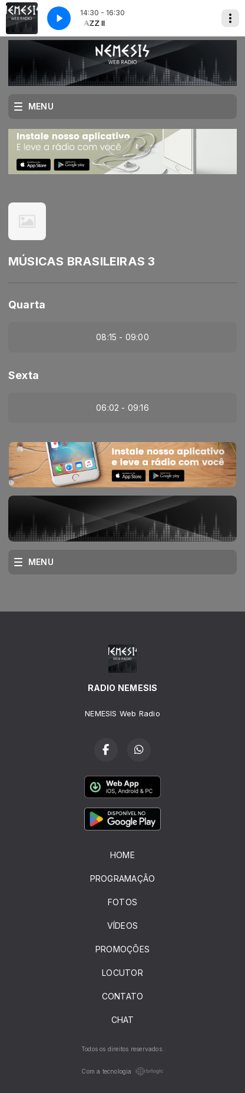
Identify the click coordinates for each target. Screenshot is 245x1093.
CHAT (122, 1020)
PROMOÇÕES (122, 949)
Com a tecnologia (122, 1071)
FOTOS (122, 902)
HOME (122, 855)
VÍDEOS (122, 926)
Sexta (23, 375)
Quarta (26, 304)
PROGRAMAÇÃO (122, 878)
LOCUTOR (122, 973)
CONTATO (122, 996)
